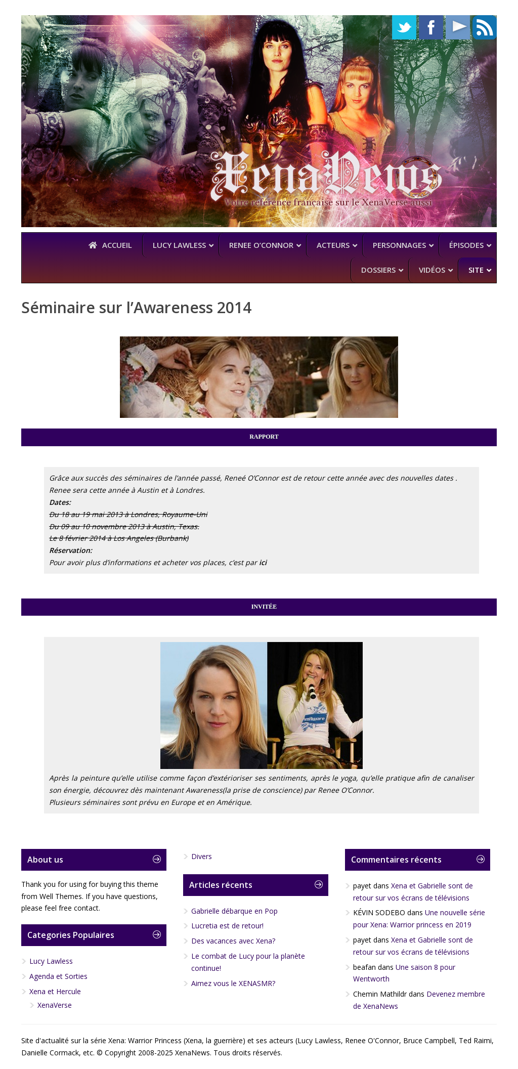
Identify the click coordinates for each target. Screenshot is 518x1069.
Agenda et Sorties (58, 976)
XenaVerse (54, 1005)
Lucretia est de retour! (227, 925)
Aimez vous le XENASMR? (233, 983)
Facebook (431, 27)
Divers (201, 856)
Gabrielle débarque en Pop (234, 911)
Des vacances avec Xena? (233, 941)
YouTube (458, 27)
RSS (484, 27)
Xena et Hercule (55, 991)
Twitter (404, 27)
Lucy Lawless (51, 961)
